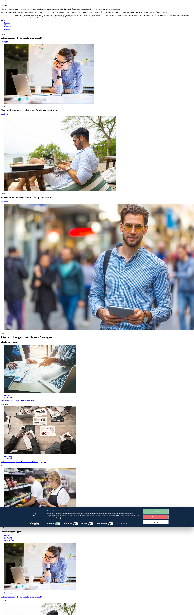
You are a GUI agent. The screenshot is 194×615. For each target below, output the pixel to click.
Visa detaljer (121, 402)
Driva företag (8, 456)
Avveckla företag (9, 540)
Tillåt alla (156, 389)
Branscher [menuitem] (7, 29)
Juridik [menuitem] (6, 28)
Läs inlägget (4, 41)
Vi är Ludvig (8, 538)
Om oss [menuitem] (6, 31)
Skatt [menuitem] (5, 24)
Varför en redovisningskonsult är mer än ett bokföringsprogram (23, 462)
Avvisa (156, 400)
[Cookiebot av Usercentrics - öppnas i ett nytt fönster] (35, 401)
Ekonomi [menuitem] (7, 23)
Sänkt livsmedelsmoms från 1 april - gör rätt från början (21, 521)
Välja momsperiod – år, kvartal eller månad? (21, 597)
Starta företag (8, 458)
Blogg (3, 20)
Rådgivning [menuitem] (7, 26)
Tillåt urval (155, 395)
